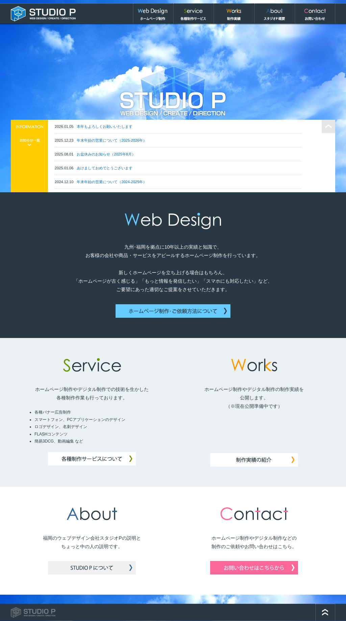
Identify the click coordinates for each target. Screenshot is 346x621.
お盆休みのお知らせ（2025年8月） (106, 152)
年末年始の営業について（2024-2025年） (112, 180)
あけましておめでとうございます (104, 166)
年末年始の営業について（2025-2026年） (112, 139)
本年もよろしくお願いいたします (104, 125)
